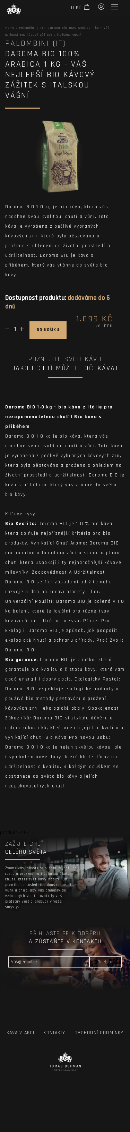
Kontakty (54, 1033)
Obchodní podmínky (99, 1033)
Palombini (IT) (31, 28)
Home (9, 28)
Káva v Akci (21, 1033)
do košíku (48, 329)
